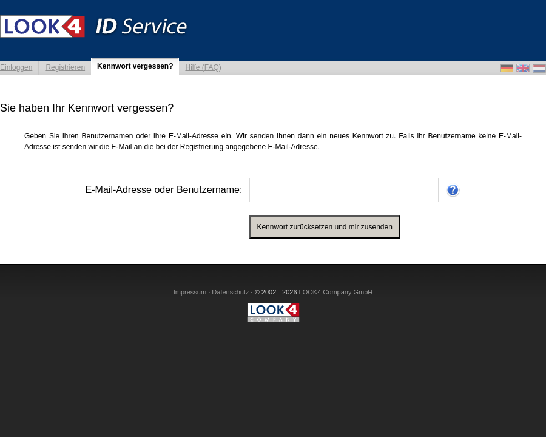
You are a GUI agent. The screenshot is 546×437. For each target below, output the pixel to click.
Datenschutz (230, 292)
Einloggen (16, 67)
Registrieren (65, 67)
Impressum (190, 292)
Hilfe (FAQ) (203, 67)
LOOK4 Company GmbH (336, 292)
